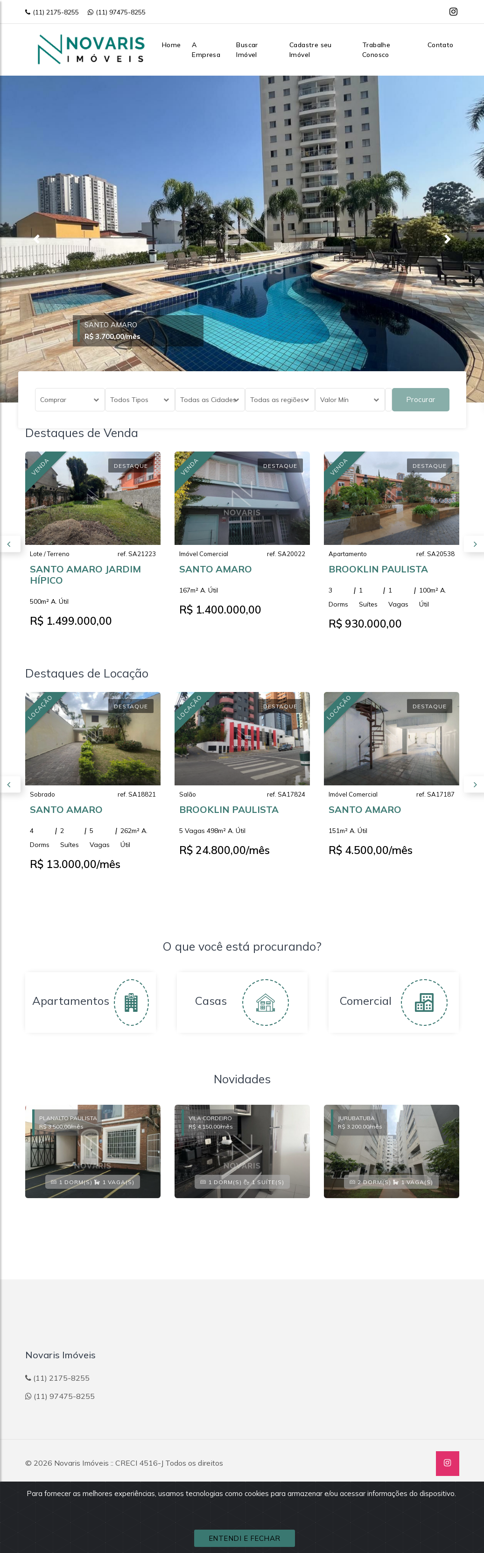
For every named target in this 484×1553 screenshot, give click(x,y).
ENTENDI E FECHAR (245, 1538)
